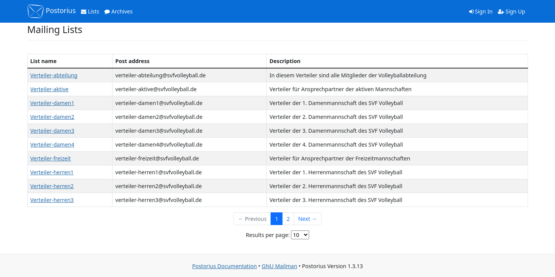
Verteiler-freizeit (50, 158)
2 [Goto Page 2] (288, 218)
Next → (307, 218)
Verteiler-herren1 (52, 172)
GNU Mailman (279, 266)
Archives (118, 11)
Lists (90, 11)
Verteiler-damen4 (52, 144)
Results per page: (268, 235)
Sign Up (511, 11)
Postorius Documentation (224, 266)
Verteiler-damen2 (52, 116)
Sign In (481, 11)
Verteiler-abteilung (54, 75)
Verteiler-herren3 (52, 200)
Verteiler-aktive (49, 89)
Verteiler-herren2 (52, 186)
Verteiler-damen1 (52, 103)
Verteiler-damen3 (52, 130)
